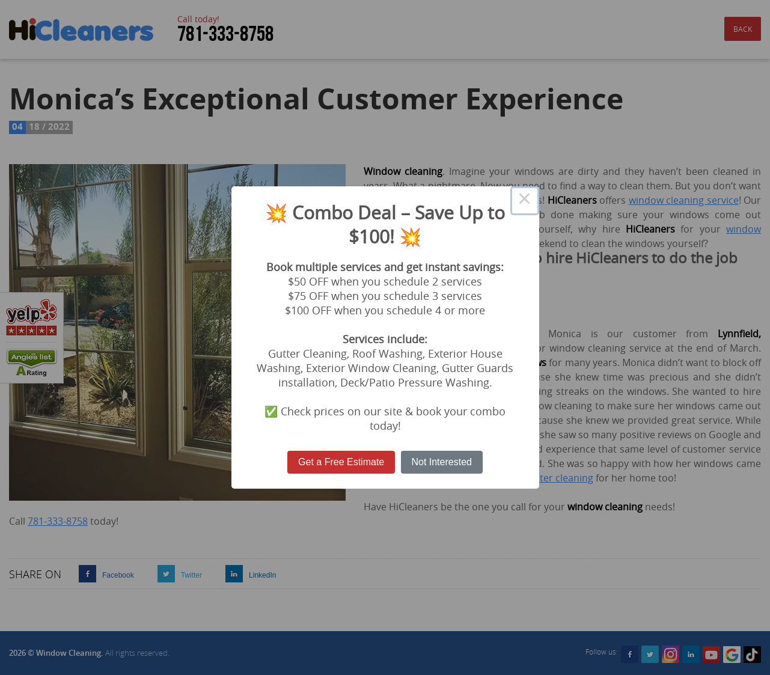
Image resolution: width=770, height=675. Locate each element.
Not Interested (441, 462)
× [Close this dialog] (525, 200)
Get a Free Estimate (341, 462)
